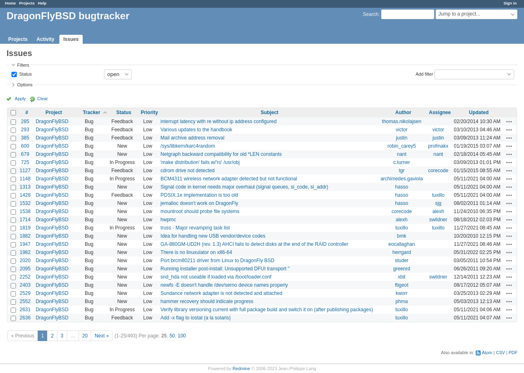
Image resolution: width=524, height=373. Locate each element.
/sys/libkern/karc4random (187, 146)
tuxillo (438, 195)
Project (53, 112)
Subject (269, 112)
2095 (25, 269)
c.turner (401, 162)
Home (10, 3)
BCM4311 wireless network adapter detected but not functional (228, 179)
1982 (25, 252)
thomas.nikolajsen (401, 121)
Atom (487, 352)
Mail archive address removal (192, 138)
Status (25, 73)
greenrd (401, 269)
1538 (25, 211)
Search (370, 14)
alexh (438, 211)
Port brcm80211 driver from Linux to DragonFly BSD (217, 260)
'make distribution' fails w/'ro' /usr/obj (199, 162)
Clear (42, 98)
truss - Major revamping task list (195, 228)
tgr (401, 170)
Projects (27, 3)
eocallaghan (401, 244)
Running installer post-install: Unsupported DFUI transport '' (224, 269)
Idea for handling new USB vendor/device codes (212, 236)
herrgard (401, 252)
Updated (479, 112)
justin (401, 138)
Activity (45, 39)
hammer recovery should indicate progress (206, 301)
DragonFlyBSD (52, 121)
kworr (401, 293)
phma (401, 301)
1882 (25, 236)
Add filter (424, 73)
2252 (25, 277)
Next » (102, 336)
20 (85, 336)
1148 (25, 179)
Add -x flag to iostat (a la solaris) (195, 318)
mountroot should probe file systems (199, 211)
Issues (71, 39)
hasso (401, 187)
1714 (25, 219)
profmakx (438, 146)
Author (403, 112)
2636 (25, 318)
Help (42, 3)
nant (401, 154)
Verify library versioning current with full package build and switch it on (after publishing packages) (266, 309)
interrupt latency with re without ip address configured (218, 121)
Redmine (241, 368)
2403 (25, 285)
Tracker (91, 112)
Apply (20, 98)
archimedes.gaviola (401, 179)
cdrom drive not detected (187, 170)
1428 (25, 195)
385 (25, 138)
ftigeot (402, 285)
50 (172, 336)
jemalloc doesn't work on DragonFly (199, 203)
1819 (25, 228)
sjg (438, 203)
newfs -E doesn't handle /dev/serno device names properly (224, 285)
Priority (149, 112)
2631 (25, 309)
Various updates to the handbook (196, 130)
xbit (402, 277)
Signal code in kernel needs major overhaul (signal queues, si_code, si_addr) (244, 187)
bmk (402, 236)
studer (401, 260)
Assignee (440, 112)
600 (25, 146)
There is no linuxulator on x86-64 (196, 252)
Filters (23, 65)
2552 (25, 301)
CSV (500, 352)
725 (25, 162)
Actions (509, 121)
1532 (25, 203)
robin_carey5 (401, 146)
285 (25, 121)
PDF (512, 352)
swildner (438, 219)
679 (25, 154)
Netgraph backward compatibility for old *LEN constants (221, 154)
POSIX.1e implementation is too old (199, 195)
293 (25, 130)
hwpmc (168, 219)
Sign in (510, 3)
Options (24, 84)
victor (402, 130)
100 (182, 336)
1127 (25, 170)
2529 (25, 293)
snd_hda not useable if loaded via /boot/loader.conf (215, 277)
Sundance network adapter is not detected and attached (221, 293)
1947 (25, 244)
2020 (25, 260)
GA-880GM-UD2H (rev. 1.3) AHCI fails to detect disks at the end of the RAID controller (254, 244)
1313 (25, 187)
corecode (438, 170)
